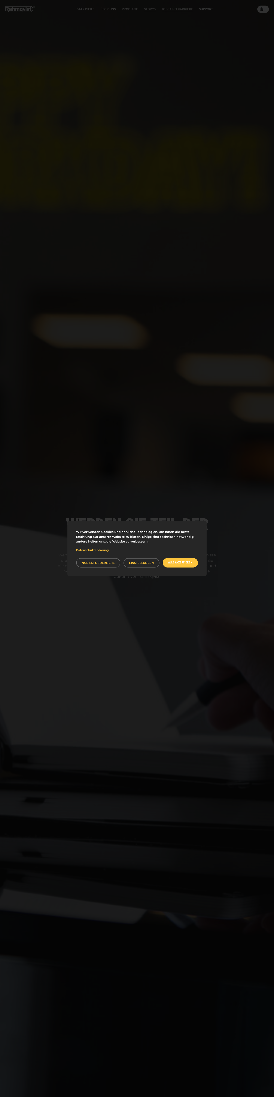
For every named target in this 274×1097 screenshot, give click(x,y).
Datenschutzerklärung (92, 550)
